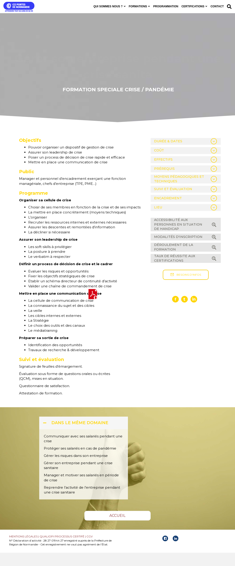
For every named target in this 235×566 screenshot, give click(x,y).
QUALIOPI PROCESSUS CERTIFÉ (62, 549)
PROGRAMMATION (165, 6)
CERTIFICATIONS (192, 6)
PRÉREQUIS (164, 182)
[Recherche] (228, 6)
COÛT (159, 164)
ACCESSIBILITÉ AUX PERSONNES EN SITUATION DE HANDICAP (178, 237)
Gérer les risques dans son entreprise (76, 469)
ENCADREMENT (168, 212)
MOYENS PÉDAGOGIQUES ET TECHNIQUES (179, 192)
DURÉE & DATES (168, 154)
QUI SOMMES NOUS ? (108, 6)
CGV (89, 549)
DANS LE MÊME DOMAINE (79, 436)
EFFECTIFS (163, 173)
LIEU (158, 221)
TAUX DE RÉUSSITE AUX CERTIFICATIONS (174, 271)
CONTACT (217, 6)
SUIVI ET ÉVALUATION (173, 202)
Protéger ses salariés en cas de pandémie (80, 461)
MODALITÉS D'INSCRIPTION (178, 250)
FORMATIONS (138, 6)
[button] (186, 288)
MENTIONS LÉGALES (23, 549)
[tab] (186, 154)
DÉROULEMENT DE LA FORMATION (173, 260)
